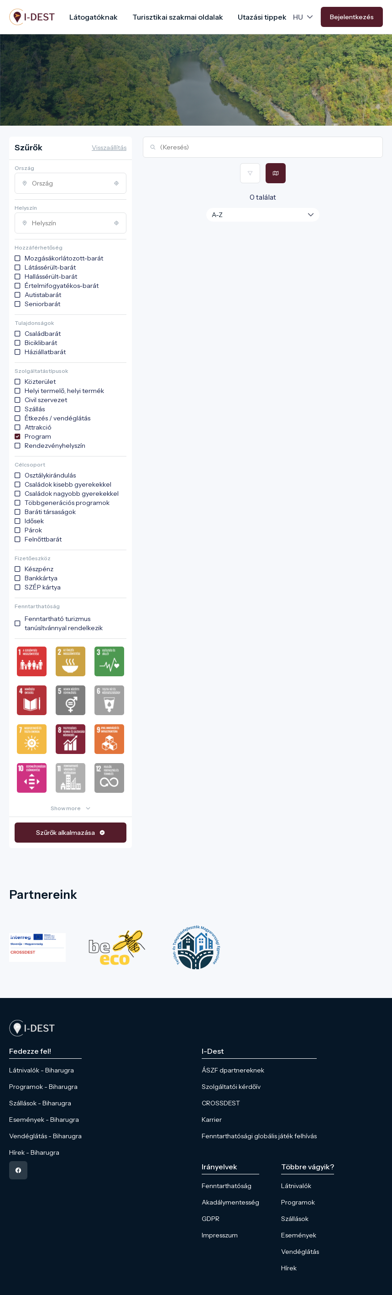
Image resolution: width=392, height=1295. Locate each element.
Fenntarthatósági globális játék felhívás (259, 1136)
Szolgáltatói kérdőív (231, 1087)
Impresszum (220, 1235)
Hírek (289, 1268)
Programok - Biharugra (43, 1087)
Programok (298, 1202)
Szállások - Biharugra (40, 1103)
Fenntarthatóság (226, 1186)
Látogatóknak (93, 16)
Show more (66, 808)
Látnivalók (296, 1186)
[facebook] (18, 1170)
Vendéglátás (300, 1251)
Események (298, 1235)
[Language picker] (304, 17)
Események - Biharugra (44, 1119)
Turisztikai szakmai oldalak (177, 16)
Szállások (294, 1219)
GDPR (211, 1219)
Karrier (212, 1119)
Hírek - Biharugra (34, 1152)
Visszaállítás (109, 147)
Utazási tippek (262, 16)
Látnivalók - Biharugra (41, 1070)
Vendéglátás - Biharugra (45, 1136)
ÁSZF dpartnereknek (233, 1070)
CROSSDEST (221, 1103)
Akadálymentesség (230, 1202)
